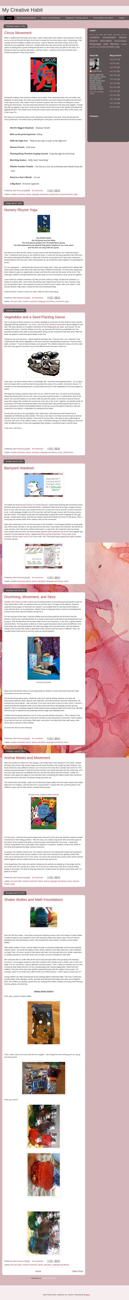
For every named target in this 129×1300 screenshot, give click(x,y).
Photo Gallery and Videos (103, 18)
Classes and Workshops (50, 18)
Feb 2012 (113, 79)
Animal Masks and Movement (27, 758)
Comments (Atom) (49, 1278)
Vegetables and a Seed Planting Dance (34, 317)
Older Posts (77, 1271)
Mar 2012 (113, 75)
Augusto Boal (94, 34)
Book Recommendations (26, 18)
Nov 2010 (113, 103)
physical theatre (66, 194)
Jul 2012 (113, 63)
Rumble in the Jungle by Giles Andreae (44, 795)
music (60, 452)
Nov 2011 (113, 91)
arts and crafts (16, 301)
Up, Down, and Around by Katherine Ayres (45, 324)
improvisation (120, 41)
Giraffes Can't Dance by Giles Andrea (18, 602)
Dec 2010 (113, 99)
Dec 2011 (113, 87)
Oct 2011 (113, 95)
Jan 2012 (113, 83)
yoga (75, 194)
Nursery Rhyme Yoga (20, 210)
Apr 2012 (113, 71)
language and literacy (40, 194)
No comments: (38, 191)
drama (28, 194)
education (35, 452)
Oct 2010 (113, 107)
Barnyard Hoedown (19, 468)
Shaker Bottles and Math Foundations (33, 900)
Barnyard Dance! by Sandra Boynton (33, 505)
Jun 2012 (113, 67)
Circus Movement (17, 33)
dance (28, 452)
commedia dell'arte (120, 34)
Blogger (87, 1295)
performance (54, 194)
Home (9, 18)
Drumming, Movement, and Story (29, 597)
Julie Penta (17, 191)
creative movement (17, 194)
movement (60, 301)
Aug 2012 (113, 59)
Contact (122, 18)
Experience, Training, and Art (77, 18)
